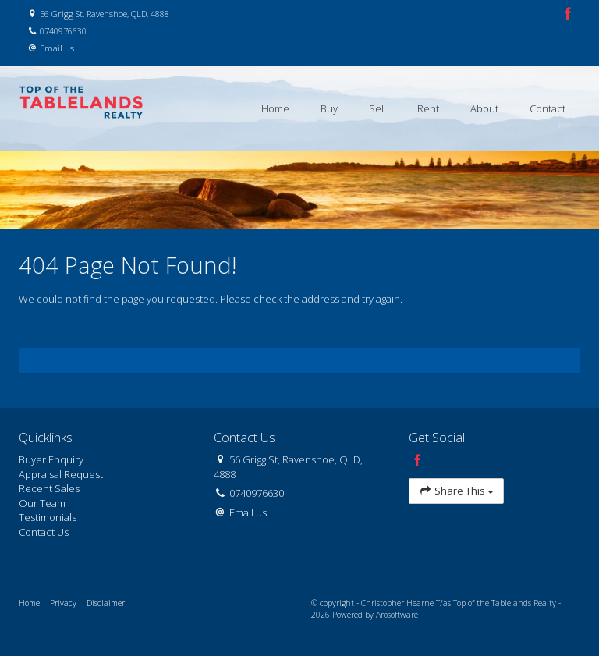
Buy (329, 108)
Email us (57, 48)
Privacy (63, 602)
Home (275, 108)
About (484, 108)
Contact (547, 108)
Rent (428, 108)
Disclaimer (106, 602)
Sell (377, 108)
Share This (456, 491)
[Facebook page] (567, 14)
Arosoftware (397, 614)
